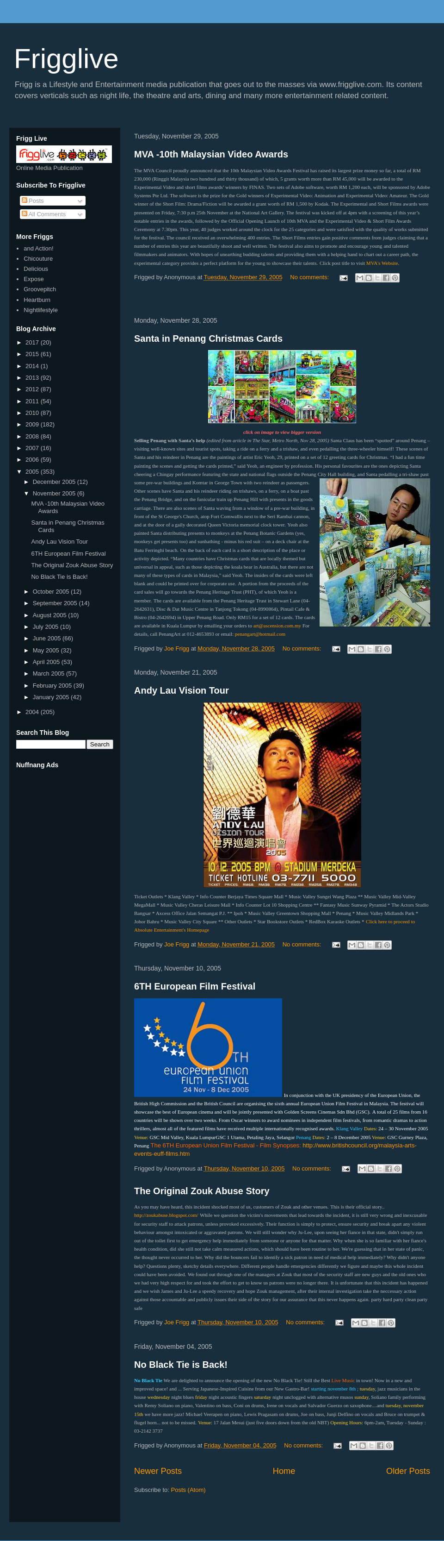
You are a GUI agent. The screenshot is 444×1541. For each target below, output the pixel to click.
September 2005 (56, 603)
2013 (33, 377)
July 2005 (46, 626)
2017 (33, 342)
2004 (33, 711)
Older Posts (408, 1471)
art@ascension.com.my (277, 625)
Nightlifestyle (41, 310)
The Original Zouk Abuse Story (202, 1191)
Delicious (36, 268)
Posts (33, 200)
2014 (33, 366)
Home (284, 1471)
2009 (33, 424)
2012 (33, 389)
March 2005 (49, 673)
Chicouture (38, 258)
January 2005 (52, 697)
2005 (33, 471)
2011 (33, 401)
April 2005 (47, 661)
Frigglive (66, 58)
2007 (33, 448)
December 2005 (55, 481)
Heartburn (37, 299)
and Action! (38, 248)
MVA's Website (382, 263)
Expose (33, 279)
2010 (33, 412)
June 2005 (47, 638)
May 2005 (47, 650)
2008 (33, 436)
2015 (33, 354)
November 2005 (55, 493)
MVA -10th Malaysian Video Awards (211, 154)
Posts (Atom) (188, 1489)
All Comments (44, 214)
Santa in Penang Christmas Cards (208, 338)
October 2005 (52, 591)
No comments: (310, 277)
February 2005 (53, 685)
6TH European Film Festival (194, 986)
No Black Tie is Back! (181, 1364)
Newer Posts (158, 1471)
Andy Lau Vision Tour (181, 690)
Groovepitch (40, 289)
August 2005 (50, 615)
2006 (33, 459)
